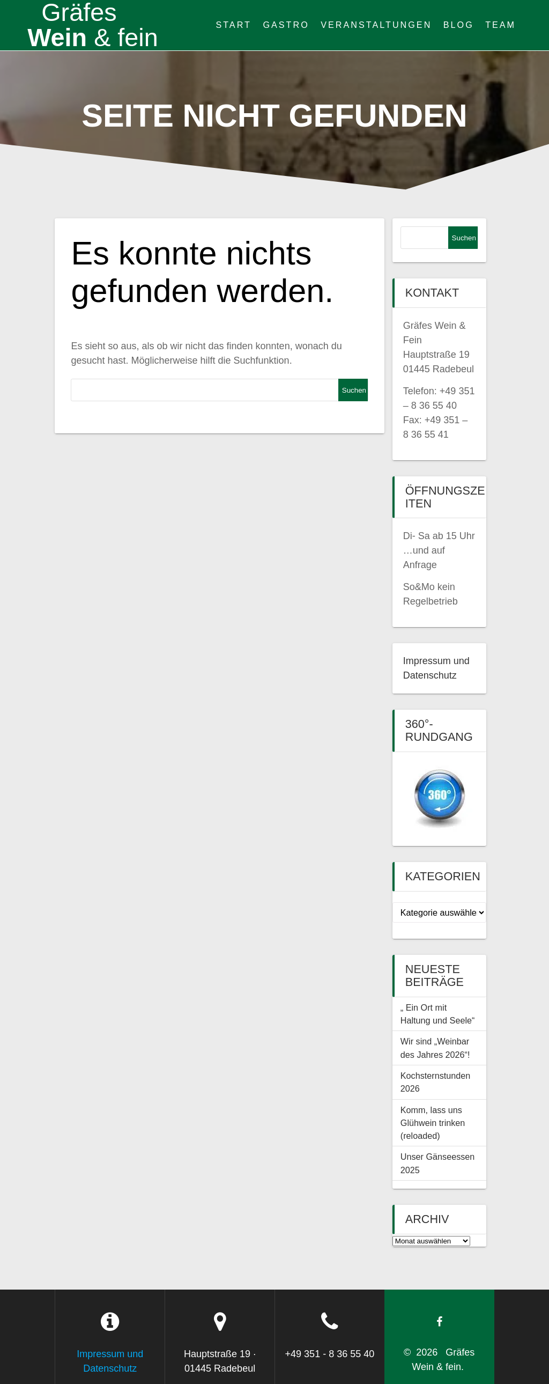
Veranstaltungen (376, 25)
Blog (458, 25)
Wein (92, 25)
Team (500, 25)
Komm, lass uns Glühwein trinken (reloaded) (432, 1123)
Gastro (286, 25)
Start (233, 25)
